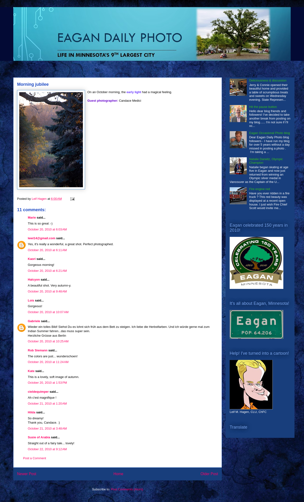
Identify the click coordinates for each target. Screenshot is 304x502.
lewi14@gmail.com (41, 238)
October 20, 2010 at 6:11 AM (47, 250)
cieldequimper (38, 391)
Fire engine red (259, 189)
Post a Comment (34, 458)
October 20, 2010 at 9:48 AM (47, 291)
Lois (31, 300)
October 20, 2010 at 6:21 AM (47, 271)
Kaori (32, 259)
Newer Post (26, 474)
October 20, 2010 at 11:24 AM (48, 362)
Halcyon (34, 279)
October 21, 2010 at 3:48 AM (47, 428)
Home (119, 474)
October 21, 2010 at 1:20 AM (47, 403)
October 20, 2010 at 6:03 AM (47, 229)
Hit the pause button (263, 107)
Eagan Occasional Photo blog (269, 133)
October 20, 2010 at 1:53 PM (47, 382)
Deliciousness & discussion (267, 80)
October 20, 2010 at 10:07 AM (48, 312)
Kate (31, 371)
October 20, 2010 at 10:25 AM (48, 341)
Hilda (31, 412)
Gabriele (34, 321)
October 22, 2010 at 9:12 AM (47, 449)
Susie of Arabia (39, 437)
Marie (32, 217)
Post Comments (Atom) (127, 489)
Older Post (209, 474)
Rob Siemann (38, 350)
